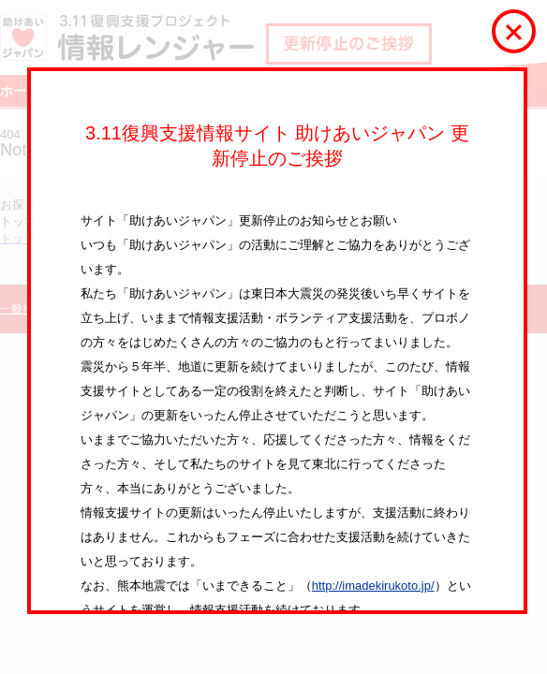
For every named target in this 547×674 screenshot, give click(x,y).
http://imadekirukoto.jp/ (373, 586)
